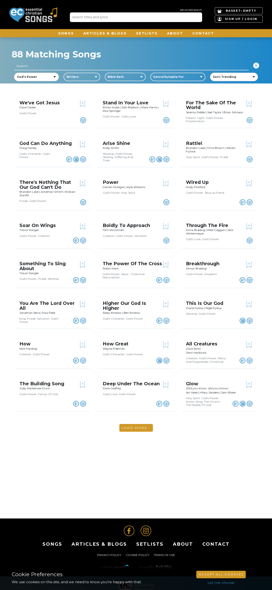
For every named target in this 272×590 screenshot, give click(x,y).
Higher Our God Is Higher (124, 305)
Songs (66, 33)
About (175, 33)
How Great (115, 344)
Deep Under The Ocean (131, 383)
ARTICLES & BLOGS (105, 33)
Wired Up (197, 182)
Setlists (147, 33)
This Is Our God (204, 303)
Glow (192, 383)
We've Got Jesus (39, 103)
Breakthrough (202, 263)
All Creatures (201, 344)
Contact (203, 33)
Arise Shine (116, 143)
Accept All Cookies (221, 574)
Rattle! (194, 143)
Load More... (136, 428)
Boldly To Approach (126, 225)
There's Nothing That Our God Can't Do (45, 184)
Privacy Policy (109, 555)
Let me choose (221, 582)
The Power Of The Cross (132, 263)
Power (110, 182)
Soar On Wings (37, 225)
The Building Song (41, 383)
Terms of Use (164, 555)
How (24, 344)
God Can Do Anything (45, 143)
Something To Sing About (42, 266)
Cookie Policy (137, 555)
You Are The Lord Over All (47, 305)
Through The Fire (207, 225)
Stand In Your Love (125, 103)
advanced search (191, 9)
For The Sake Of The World (211, 105)
